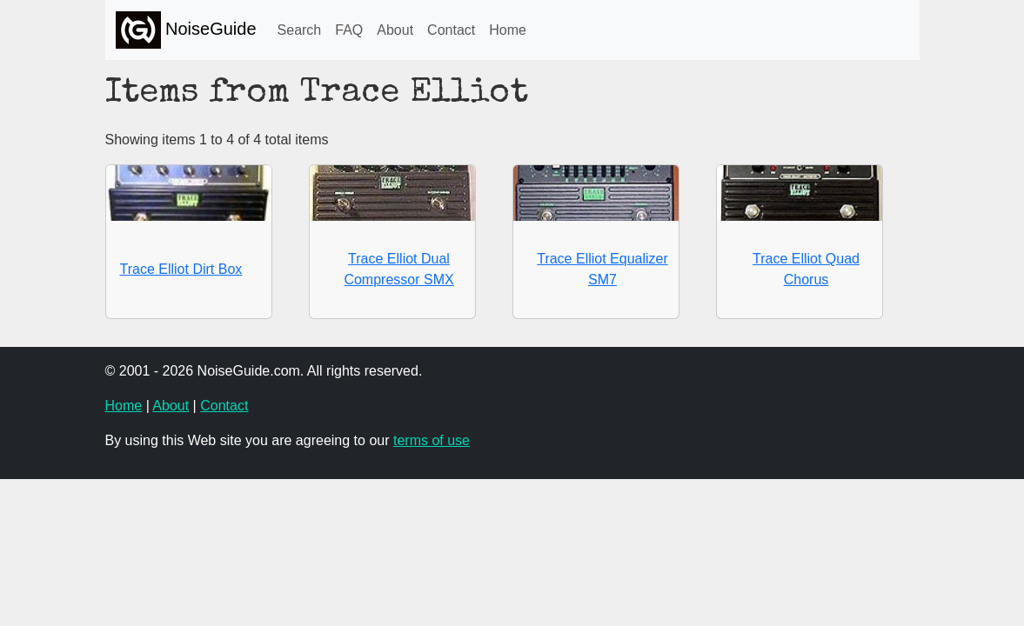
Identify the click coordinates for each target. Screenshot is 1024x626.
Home (507, 30)
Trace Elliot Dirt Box (181, 269)
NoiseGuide (186, 30)
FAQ (349, 30)
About (395, 30)
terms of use (431, 440)
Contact (451, 30)
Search (300, 30)
